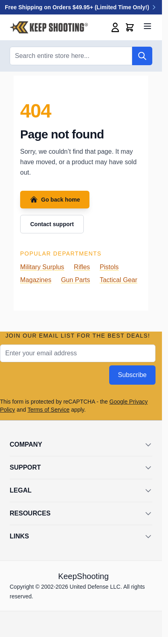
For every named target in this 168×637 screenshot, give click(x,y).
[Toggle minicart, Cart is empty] (129, 27)
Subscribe (132, 374)
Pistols (109, 267)
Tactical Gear (118, 279)
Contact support (52, 224)
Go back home (55, 200)
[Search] (142, 56)
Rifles (82, 267)
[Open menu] (147, 26)
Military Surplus (42, 267)
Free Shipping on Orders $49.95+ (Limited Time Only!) (81, 7)
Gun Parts (75, 279)
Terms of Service (48, 409)
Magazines (35, 279)
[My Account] (115, 27)
